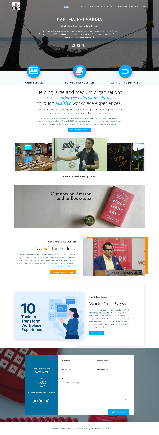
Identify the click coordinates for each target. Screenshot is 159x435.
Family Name (102, 361)
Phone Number (102, 370)
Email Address (67, 370)
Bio (74, 6)
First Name (66, 361)
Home (66, 6)
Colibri (106, 428)
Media (83, 6)
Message (66, 379)
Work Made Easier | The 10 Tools (132, 6)
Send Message (118, 412)
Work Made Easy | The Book (102, 6)
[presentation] (79, 404)
